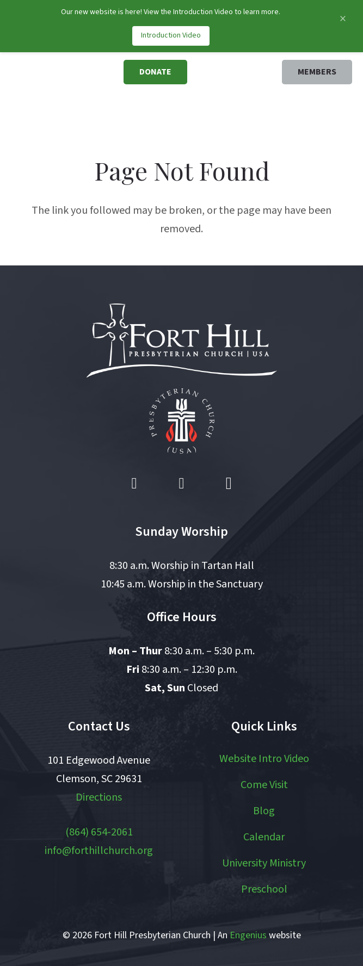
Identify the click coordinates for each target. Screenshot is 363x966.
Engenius (248, 935)
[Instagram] (229, 484)
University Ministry (264, 863)
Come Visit (264, 784)
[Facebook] (134, 484)
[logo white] (182, 340)
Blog (264, 811)
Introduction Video (171, 35)
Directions (99, 797)
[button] (299, 110)
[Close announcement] (342, 19)
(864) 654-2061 (99, 832)
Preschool (264, 889)
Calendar (264, 837)
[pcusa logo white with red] (181, 421)
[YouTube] (182, 484)
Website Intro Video (264, 758)
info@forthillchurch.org (99, 850)
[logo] (67, 90)
